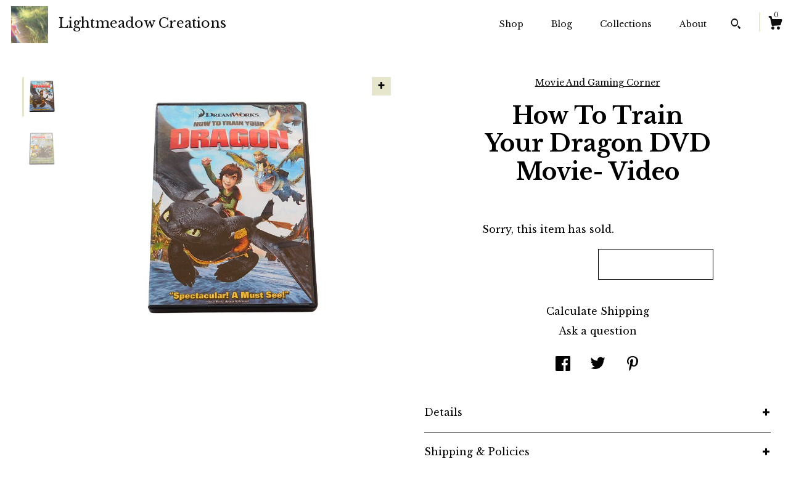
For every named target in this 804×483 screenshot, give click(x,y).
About (693, 24)
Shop (511, 24)
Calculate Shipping (597, 311)
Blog (561, 24)
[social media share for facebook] (563, 365)
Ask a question (598, 331)
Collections (626, 24)
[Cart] (775, 24)
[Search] (735, 25)
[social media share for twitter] (598, 365)
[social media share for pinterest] (632, 365)
